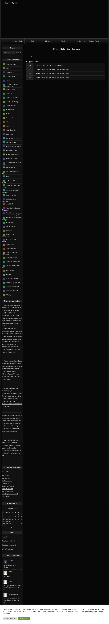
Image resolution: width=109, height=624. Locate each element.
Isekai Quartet (10, 167)
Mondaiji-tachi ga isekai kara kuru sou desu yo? (12, 214)
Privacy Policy (94, 41)
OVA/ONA (9, 231)
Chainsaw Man (11, 106)
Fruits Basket (10, 130)
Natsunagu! (10, 222)
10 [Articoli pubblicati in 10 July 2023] (4, 519)
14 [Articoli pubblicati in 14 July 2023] (15, 519)
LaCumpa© (6, 471)
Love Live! (9, 204)
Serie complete (11, 249)
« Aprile (31, 56)
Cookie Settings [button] (10, 618)
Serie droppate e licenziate (9, 254)
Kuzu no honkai (11, 195)
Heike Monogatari (12, 150)
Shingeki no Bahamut (13, 261)
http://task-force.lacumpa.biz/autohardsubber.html (12, 403)
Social (79, 41)
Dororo (8, 114)
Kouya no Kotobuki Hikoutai (10, 191)
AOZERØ (5, 476)
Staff (32, 41)
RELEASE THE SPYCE (9, 241)
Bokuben (9, 93)
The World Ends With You (11, 267)
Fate (7, 122)
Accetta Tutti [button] (24, 618)
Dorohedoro (10, 110)
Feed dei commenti (9, 545)
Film (7, 126)
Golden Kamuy (11, 142)
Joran (8, 176)
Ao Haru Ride (10, 76)
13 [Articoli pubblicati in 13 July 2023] (12, 519)
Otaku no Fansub (8, 486)
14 (30, 78)
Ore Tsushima (10, 227)
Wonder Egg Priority (13, 283)
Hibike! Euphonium (12, 154)
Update (8, 274)
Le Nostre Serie (17, 41)
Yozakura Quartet (12, 291)
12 (30, 69)
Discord (48, 41)
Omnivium (5, 483)
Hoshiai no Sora (11, 158)
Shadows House (11, 257)
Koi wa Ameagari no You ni (11, 186)
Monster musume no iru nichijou (12, 219)
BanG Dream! (10, 89)
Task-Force (6, 496)
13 (30, 73)
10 (30, 65)
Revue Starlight (11, 244)
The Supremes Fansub (10, 494)
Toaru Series (10, 270)
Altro (7, 68)
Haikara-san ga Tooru (13, 146)
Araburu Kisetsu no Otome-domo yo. (10, 85)
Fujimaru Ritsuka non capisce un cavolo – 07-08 (12, 587)
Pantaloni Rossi (7, 489)
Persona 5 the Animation (8, 236)
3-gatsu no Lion (11, 64)
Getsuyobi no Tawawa (13, 138)
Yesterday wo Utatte (13, 287)
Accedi (4, 537)
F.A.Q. (63, 41)
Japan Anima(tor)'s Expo (10, 172)
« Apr (11, 527)
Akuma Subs (6, 478)
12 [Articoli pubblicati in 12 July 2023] (10, 519)
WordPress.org (7, 549)
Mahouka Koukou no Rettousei (11, 209)
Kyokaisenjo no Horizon (9, 200)
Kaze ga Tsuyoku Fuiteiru (9, 181)
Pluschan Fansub (8, 491)
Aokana (8, 80)
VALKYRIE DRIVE (12, 278)
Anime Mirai (10, 72)
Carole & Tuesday (12, 101)
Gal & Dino (9, 134)
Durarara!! (9, 118)
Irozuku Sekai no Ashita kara (12, 164)
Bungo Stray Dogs (12, 97)
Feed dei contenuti (8, 541)
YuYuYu (8, 295)
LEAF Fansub (7, 481)
